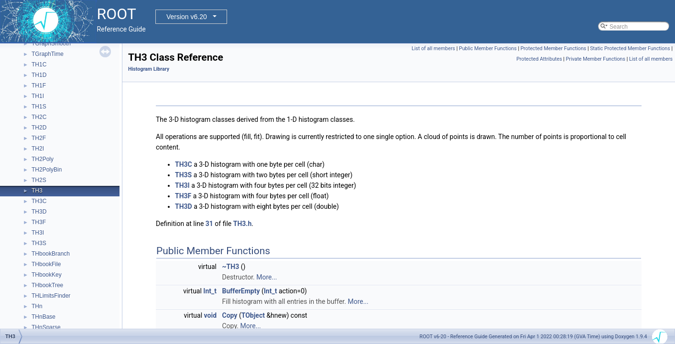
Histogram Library (148, 69)
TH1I (38, 96)
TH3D (39, 211)
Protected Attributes (539, 59)
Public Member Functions (488, 48)
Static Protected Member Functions (630, 48)
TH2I (38, 148)
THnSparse (46, 327)
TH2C (39, 117)
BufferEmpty (241, 291)
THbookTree (47, 285)
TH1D (39, 75)
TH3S (39, 243)
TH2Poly (43, 159)
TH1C (39, 64)
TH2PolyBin (47, 169)
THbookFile (46, 264)
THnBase (43, 316)
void (210, 315)
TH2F (39, 138)
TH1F (39, 85)
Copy (230, 315)
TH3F (39, 222)
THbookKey (47, 274)
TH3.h (242, 223)
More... (266, 277)
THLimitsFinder (51, 295)
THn (37, 306)
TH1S (39, 106)
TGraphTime (48, 54)
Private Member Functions (595, 59)
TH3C (39, 201)
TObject (253, 315)
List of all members (433, 48)
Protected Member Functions (554, 48)
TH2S (39, 180)
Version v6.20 (186, 17)
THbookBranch (51, 253)
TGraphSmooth (51, 43)
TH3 (37, 190)
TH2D (39, 127)
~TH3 (231, 266)
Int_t (210, 291)
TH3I (38, 232)
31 (209, 223)
